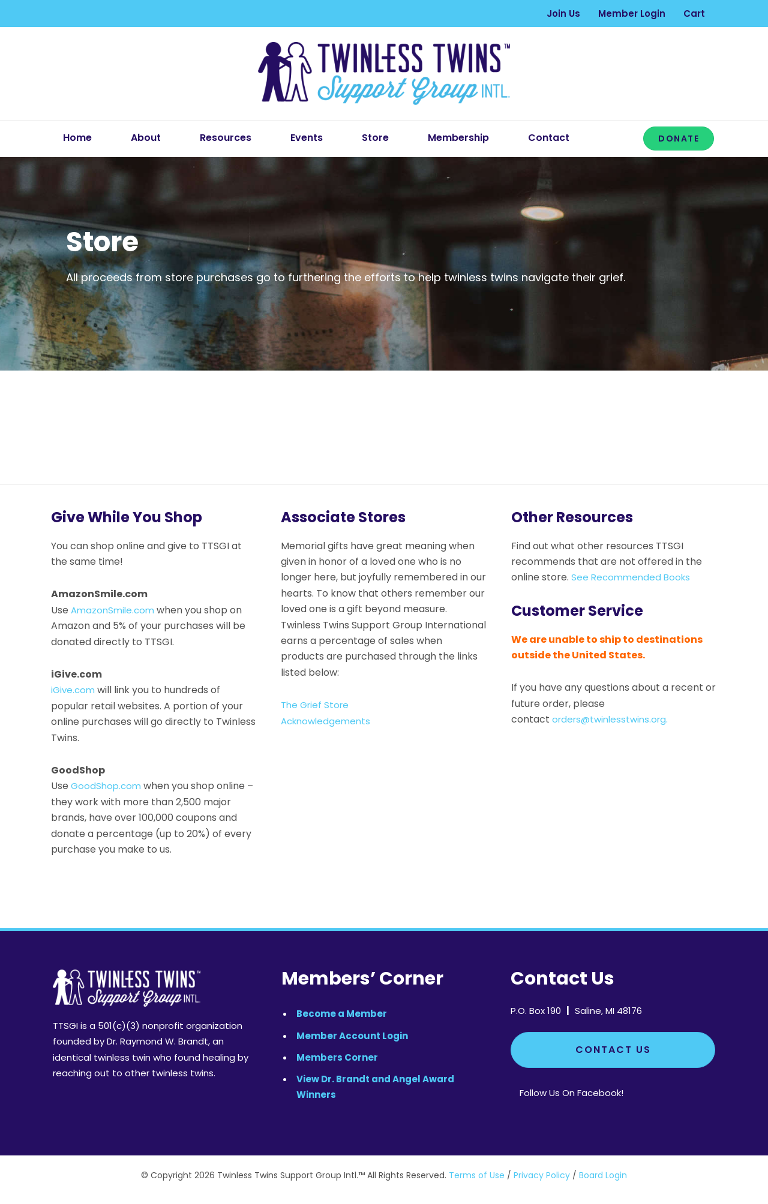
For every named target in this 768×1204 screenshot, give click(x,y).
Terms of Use (477, 1175)
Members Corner (337, 1057)
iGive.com (74, 690)
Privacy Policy (542, 1175)
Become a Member (341, 1013)
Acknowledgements (328, 721)
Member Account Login (352, 1036)
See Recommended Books (633, 577)
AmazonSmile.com (114, 610)
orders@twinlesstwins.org (612, 719)
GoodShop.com (107, 786)
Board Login (603, 1175)
